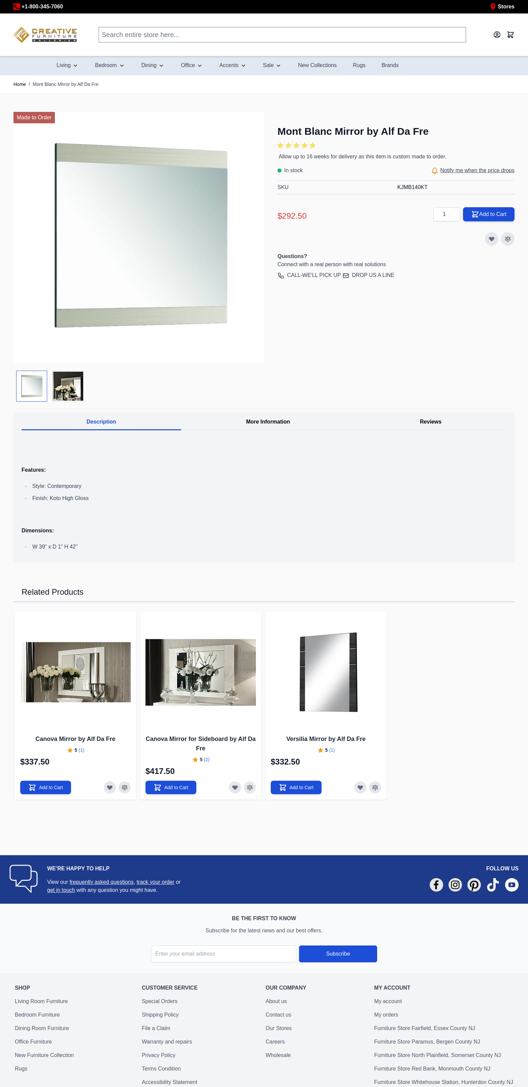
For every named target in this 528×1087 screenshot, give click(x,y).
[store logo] (45, 34)
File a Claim (156, 1028)
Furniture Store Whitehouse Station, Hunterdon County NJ (443, 1082)
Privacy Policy (158, 1055)
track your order (155, 882)
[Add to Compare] (508, 239)
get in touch (61, 890)
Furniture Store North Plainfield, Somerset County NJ (437, 1055)
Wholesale (278, 1055)
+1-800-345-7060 (38, 6)
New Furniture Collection (44, 1055)
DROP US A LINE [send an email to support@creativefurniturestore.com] (373, 275)
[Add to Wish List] (491, 239)
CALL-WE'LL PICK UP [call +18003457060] (314, 275)
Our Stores (279, 1028)
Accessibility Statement (169, 1082)
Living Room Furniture (41, 1001)
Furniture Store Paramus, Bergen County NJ (427, 1042)
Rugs (21, 1069)
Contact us (278, 1015)
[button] (297, 146)
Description (101, 422)
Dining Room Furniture (42, 1028)
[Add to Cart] (45, 787)
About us (276, 1001)
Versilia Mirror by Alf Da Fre (325, 739)
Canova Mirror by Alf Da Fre (75, 739)
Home (19, 84)
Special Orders (159, 1001)
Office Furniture (33, 1042)
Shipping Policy (160, 1015)
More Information (268, 422)
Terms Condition (161, 1069)
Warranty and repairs (167, 1042)
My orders (386, 1015)
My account (388, 1001)
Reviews (430, 422)
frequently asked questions (101, 882)
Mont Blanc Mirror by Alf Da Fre (65, 84)
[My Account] (497, 35)
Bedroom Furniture (37, 1015)
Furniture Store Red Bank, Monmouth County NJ (432, 1069)
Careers (275, 1042)
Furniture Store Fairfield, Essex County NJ (424, 1028)
